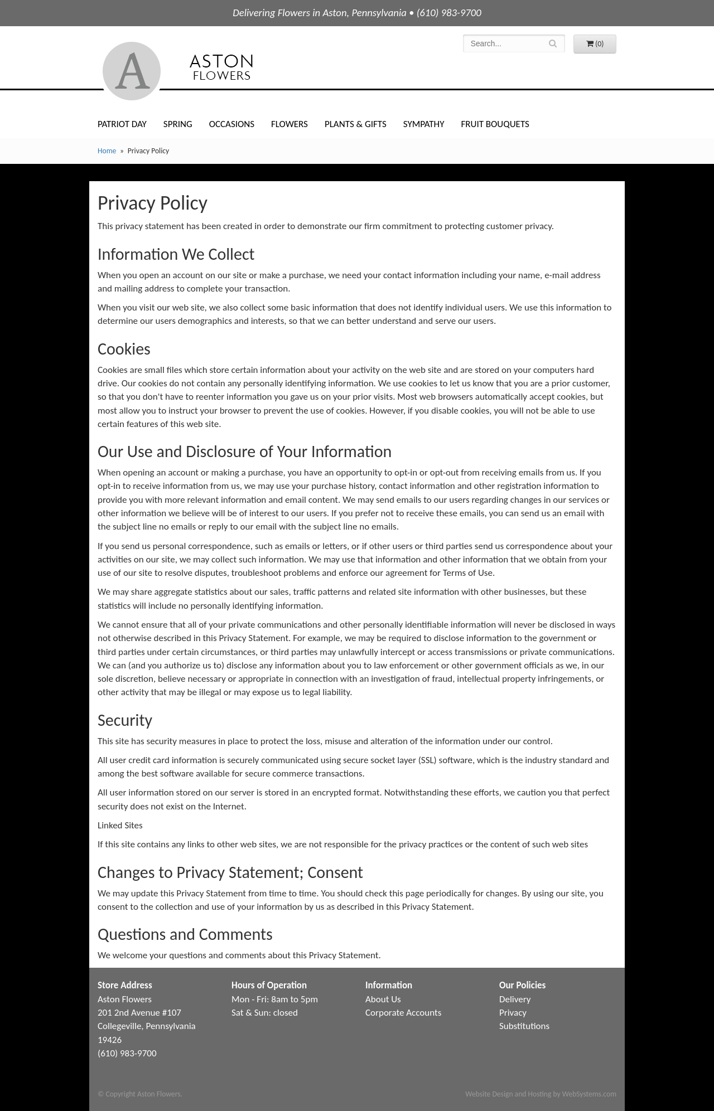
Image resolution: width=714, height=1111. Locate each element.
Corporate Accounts (403, 1012)
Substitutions (524, 1026)
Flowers (289, 124)
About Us (383, 999)
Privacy (513, 1012)
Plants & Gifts (356, 124)
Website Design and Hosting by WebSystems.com (540, 1094)
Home (107, 151)
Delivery (514, 999)
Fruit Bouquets (495, 124)
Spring (177, 124)
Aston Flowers (200, 71)
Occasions (231, 124)
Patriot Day (122, 124)
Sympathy (424, 124)
